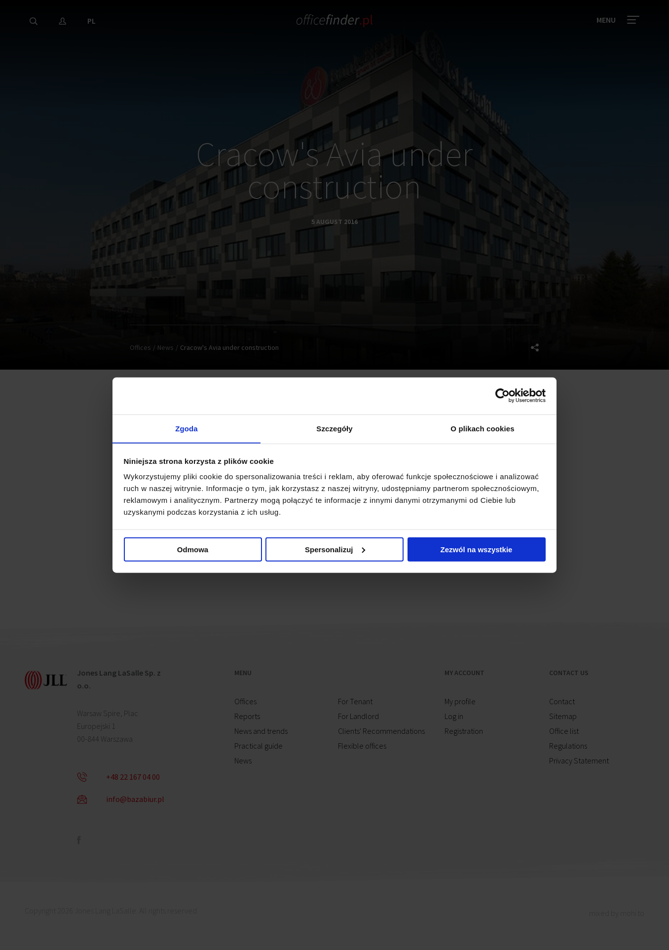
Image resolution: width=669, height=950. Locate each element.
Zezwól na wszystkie (477, 550)
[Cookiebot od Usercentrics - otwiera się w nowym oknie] (502, 394)
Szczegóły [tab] (334, 428)
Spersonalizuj (335, 550)
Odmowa (192, 550)
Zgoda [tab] (186, 428)
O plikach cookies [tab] (482, 428)
